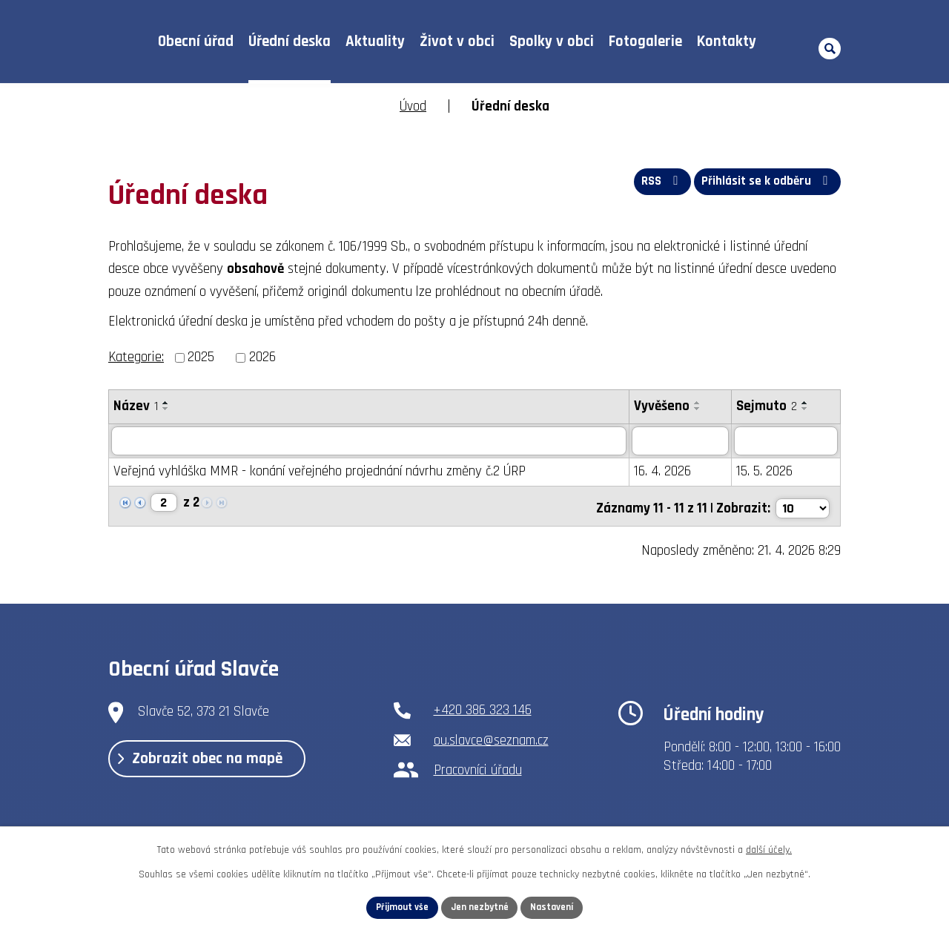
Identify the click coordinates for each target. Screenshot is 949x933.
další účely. (769, 847)
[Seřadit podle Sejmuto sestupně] (805, 409)
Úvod (125, 42)
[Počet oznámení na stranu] (801, 504)
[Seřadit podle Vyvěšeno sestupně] (698, 409)
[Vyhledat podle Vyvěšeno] (680, 441)
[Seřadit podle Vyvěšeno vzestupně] (698, 403)
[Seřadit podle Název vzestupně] (166, 403)
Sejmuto (766, 406)
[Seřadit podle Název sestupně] (166, 409)
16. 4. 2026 (662, 472)
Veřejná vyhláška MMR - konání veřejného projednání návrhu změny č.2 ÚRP (319, 472)
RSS (653, 185)
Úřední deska (289, 41)
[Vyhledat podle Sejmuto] (786, 441)
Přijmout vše (397, 906)
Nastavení (557, 906)
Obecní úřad (196, 41)
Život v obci (457, 41)
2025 (201, 357)
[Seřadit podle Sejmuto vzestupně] (805, 403)
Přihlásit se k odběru (765, 185)
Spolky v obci (551, 41)
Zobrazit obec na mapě (213, 762)
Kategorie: (136, 357)
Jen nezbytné (480, 906)
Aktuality (375, 41)
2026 (262, 357)
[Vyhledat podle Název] (368, 441)
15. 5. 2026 (764, 472)
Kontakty (726, 41)
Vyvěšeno (662, 406)
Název (135, 406)
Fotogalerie (645, 41)
